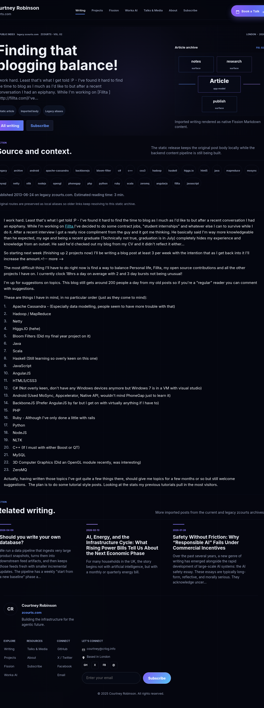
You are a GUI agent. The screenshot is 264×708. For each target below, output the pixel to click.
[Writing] (80, 10)
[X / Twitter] (65, 657)
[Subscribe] (190, 10)
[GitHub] (62, 649)
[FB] (104, 665)
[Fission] (114, 10)
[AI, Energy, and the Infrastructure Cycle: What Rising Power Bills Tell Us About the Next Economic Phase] (123, 554)
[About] (173, 10)
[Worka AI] (131, 10)
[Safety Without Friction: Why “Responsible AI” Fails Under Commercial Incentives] (210, 554)
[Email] (61, 675)
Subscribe (157, 678)
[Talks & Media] (153, 10)
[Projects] (97, 10)
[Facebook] (64, 666)
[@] (114, 665)
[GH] (85, 665)
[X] (95, 665)
